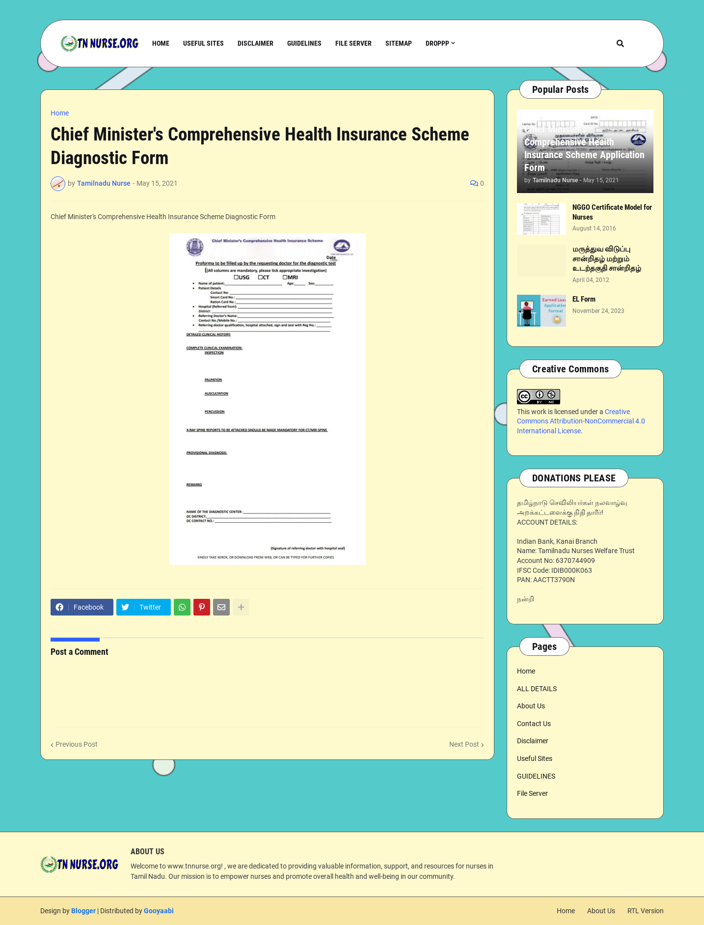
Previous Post (76, 744)
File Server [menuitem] (353, 43)
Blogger (83, 911)
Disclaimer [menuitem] (255, 43)
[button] (620, 43)
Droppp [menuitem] (437, 43)
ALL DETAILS (537, 689)
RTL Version (645, 911)
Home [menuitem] (160, 43)
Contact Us (534, 724)
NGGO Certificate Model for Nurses (612, 212)
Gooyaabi (159, 911)
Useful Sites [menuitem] (203, 43)
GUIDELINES (536, 776)
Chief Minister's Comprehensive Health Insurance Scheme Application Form (584, 148)
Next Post (464, 744)
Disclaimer (532, 741)
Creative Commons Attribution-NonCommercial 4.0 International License (581, 421)
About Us (531, 706)
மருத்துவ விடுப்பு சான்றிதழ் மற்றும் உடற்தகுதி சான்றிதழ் (606, 259)
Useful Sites (534, 758)
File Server (532, 793)
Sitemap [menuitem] (398, 43)
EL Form (584, 299)
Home (60, 113)
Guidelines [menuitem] (304, 43)
